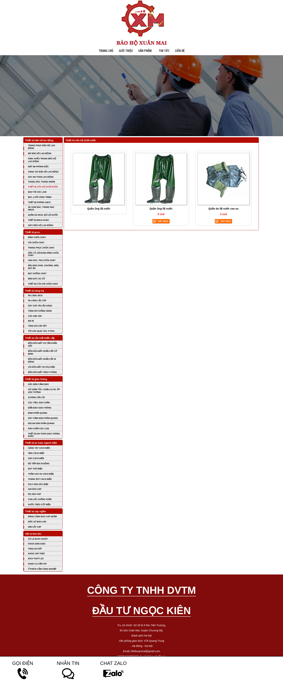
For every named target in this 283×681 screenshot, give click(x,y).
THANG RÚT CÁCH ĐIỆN (40, 479)
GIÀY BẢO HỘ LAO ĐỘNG (40, 225)
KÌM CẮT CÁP (34, 527)
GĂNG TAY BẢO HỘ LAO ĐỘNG (43, 172)
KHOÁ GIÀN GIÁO (36, 544)
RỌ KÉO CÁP (34, 494)
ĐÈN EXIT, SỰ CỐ (36, 279)
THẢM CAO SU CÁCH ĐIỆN (41, 474)
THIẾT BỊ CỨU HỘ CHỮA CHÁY (43, 284)
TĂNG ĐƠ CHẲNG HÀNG (40, 311)
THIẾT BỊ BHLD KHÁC (38, 220)
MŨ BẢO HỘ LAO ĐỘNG (39, 153)
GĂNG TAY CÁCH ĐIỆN (39, 448)
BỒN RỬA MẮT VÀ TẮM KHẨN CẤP (42, 344)
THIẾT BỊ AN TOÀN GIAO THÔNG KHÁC (44, 435)
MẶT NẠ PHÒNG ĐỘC (38, 166)
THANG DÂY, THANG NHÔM (41, 182)
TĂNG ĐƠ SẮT (35, 549)
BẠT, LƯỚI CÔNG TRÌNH (40, 197)
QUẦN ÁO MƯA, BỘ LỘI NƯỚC (43, 215)
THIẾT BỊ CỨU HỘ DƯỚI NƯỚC (43, 187)
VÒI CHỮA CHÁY (36, 242)
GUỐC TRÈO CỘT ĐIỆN (39, 504)
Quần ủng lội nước (98, 208)
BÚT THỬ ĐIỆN (35, 469)
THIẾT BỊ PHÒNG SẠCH (39, 202)
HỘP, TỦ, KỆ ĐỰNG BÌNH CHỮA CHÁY (43, 254)
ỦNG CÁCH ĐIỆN (36, 453)
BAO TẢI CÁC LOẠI (37, 192)
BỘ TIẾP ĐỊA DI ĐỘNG (39, 463)
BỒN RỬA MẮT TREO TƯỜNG (42, 372)
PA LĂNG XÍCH (35, 295)
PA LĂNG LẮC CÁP (37, 300)
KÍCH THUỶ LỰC (36, 558)
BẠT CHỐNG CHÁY (37, 273)
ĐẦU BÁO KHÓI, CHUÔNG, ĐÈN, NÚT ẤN (43, 266)
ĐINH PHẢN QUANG (37, 413)
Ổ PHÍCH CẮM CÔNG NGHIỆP (42, 569)
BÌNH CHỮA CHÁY (37, 237)
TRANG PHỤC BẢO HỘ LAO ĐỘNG (41, 146)
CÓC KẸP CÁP (35, 316)
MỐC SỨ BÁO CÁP (37, 522)
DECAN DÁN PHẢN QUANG (41, 423)
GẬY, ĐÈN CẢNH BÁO (38, 384)
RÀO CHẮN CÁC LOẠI (38, 428)
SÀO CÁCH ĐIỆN (36, 458)
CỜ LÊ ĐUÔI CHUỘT (38, 539)
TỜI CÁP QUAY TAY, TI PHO (41, 331)
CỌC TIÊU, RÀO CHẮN (39, 402)
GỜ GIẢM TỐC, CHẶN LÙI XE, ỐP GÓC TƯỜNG (44, 390)
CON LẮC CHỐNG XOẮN (40, 499)
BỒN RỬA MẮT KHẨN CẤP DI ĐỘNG (42, 360)
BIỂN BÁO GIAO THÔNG (39, 408)
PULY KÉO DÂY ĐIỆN (38, 484)
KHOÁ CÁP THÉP (36, 553)
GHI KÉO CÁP (35, 489)
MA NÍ (31, 321)
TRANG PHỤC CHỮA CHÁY (41, 248)
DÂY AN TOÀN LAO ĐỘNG (41, 177)
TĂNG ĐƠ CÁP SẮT (37, 326)
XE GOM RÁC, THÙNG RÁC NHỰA (41, 208)
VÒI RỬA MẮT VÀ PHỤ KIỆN (41, 367)
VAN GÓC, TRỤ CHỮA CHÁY (42, 260)
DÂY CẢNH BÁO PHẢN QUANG (43, 418)
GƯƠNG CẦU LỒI (36, 397)
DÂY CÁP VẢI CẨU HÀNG (40, 306)
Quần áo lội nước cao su (223, 208)
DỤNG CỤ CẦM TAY (37, 564)
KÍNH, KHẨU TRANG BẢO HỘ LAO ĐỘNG (42, 159)
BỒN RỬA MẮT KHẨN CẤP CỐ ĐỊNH (42, 352)
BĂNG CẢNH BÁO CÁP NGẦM (42, 516)
